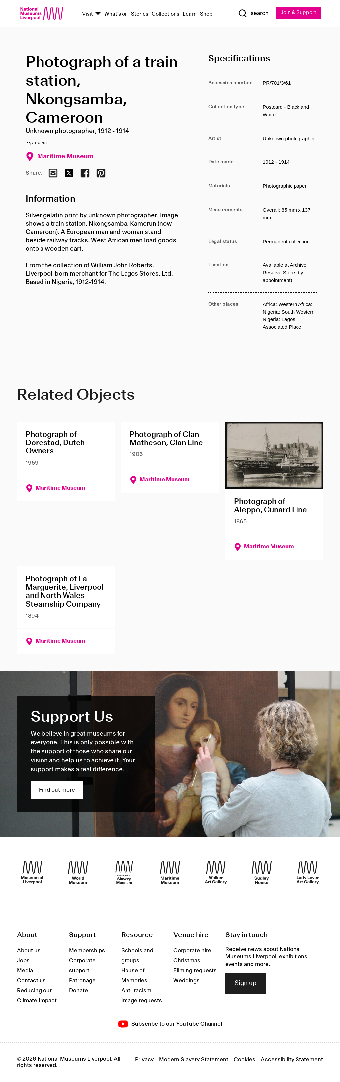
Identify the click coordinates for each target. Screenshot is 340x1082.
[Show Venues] (98, 14)
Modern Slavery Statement (193, 1060)
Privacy (144, 1060)
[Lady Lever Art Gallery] (308, 872)
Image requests (141, 1001)
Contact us (31, 981)
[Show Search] (252, 13)
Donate (78, 991)
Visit (87, 14)
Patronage (82, 981)
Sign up (246, 983)
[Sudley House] (261, 872)
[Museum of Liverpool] (32, 872)
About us (29, 951)
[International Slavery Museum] (124, 872)
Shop (206, 14)
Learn (190, 14)
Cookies (244, 1060)
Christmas (186, 961)
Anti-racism (136, 991)
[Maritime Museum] (170, 872)
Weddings (186, 981)
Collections (165, 14)
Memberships (87, 951)
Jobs (23, 961)
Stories (139, 14)
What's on (116, 14)
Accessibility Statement (292, 1060)
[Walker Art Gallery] (216, 872)
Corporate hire (192, 951)
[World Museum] (78, 872)
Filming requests (195, 971)
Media (25, 971)
